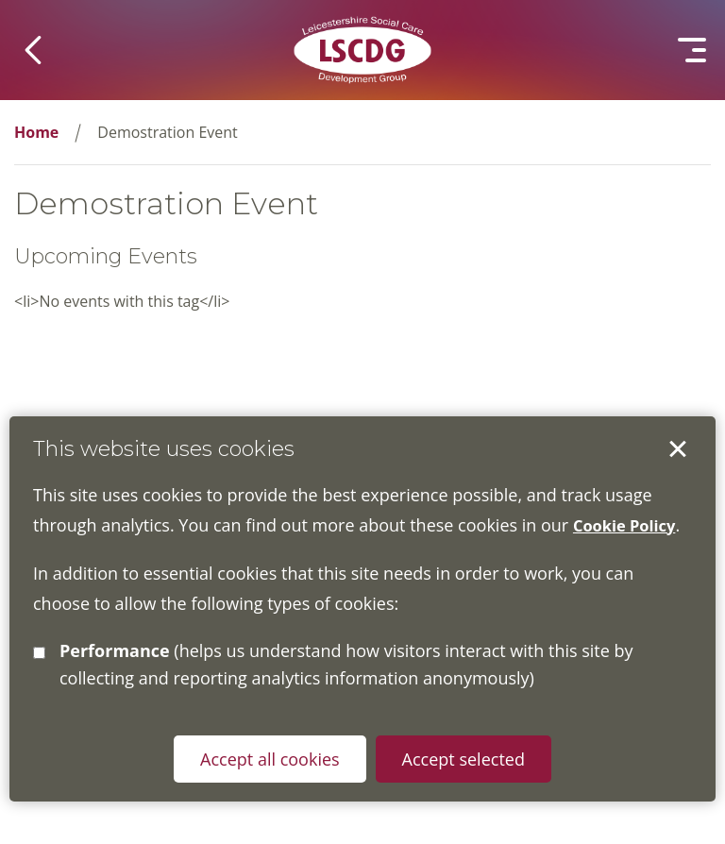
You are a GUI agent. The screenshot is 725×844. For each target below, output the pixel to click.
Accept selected (678, 449)
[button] (33, 50)
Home (36, 132)
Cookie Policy (629, 525)
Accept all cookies (268, 759)
